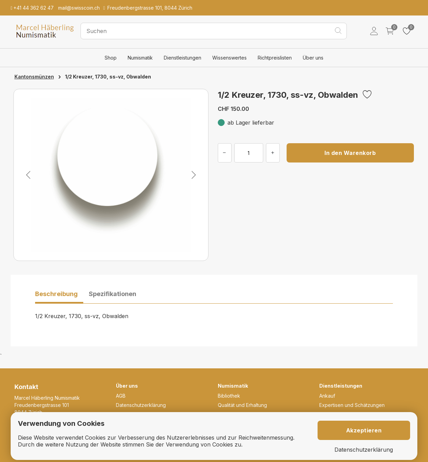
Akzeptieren (364, 430)
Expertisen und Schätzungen (352, 405)
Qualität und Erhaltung (242, 405)
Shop (111, 58)
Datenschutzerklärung (141, 405)
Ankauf (327, 396)
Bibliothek (229, 396)
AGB (121, 396)
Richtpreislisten (275, 58)
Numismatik (140, 58)
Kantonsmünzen (34, 77)
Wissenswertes (229, 58)
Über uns (313, 58)
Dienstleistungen (182, 58)
